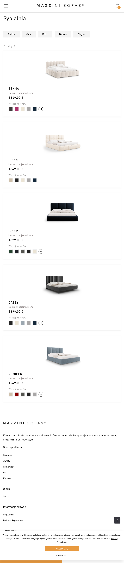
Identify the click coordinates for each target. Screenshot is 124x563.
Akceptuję (62, 548)
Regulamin (8, 515)
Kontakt (7, 478)
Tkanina (63, 34)
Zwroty (6, 461)
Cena (28, 34)
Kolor (45, 34)
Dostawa (7, 455)
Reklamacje (9, 467)
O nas (6, 496)
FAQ (5, 472)
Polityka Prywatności (13, 520)
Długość (81, 34)
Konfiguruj (62, 555)
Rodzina (11, 34)
